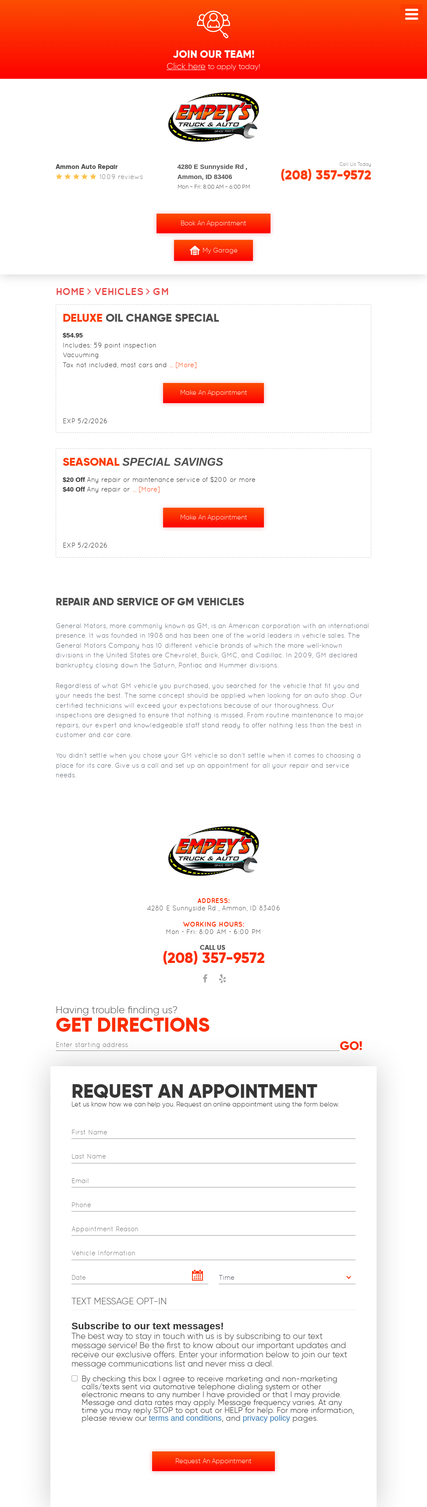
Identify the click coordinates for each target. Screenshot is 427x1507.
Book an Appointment (213, 223)
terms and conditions (185, 1418)
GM (161, 291)
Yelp (222, 982)
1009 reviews (121, 176)
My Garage (213, 250)
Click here (186, 66)
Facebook (205, 982)
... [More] (182, 365)
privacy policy (266, 1418)
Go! (351, 1046)
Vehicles (118, 291)
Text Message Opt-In (119, 1300)
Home (70, 291)
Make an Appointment (213, 393)
